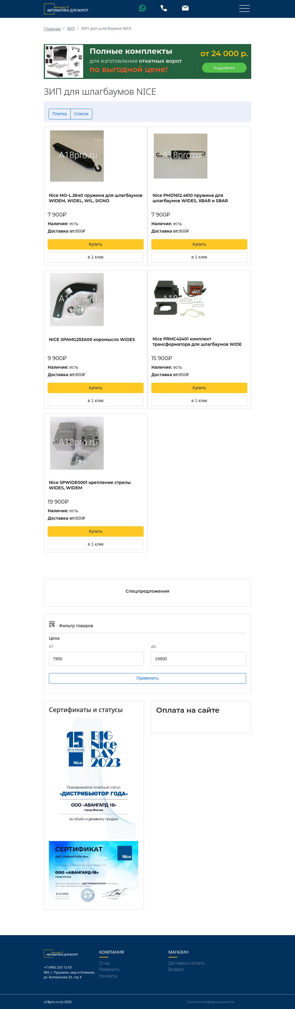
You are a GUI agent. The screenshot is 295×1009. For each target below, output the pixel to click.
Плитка (59, 113)
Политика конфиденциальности (210, 1001)
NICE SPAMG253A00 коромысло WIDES (92, 339)
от (51, 646)
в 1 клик (96, 257)
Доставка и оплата (186, 963)
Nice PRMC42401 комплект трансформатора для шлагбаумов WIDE (197, 341)
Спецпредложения (148, 591)
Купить (96, 244)
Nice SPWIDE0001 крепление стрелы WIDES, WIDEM (90, 485)
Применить (147, 678)
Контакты (108, 976)
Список (81, 113)
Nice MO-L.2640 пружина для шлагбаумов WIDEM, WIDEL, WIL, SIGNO (95, 198)
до (153, 646)
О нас (104, 963)
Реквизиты (109, 969)
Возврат (176, 969)
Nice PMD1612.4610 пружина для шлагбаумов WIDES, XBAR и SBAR (190, 198)
